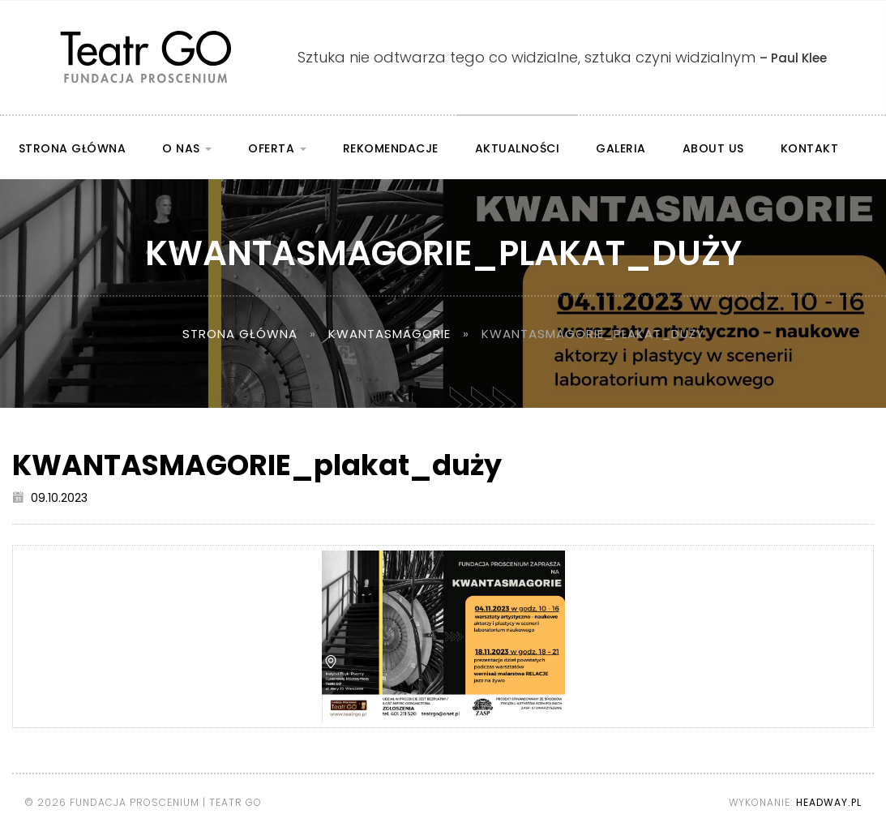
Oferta (277, 148)
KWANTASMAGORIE (389, 333)
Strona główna (72, 148)
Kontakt (810, 148)
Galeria (621, 148)
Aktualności (517, 148)
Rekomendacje (391, 148)
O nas (187, 148)
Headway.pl (829, 802)
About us (713, 148)
